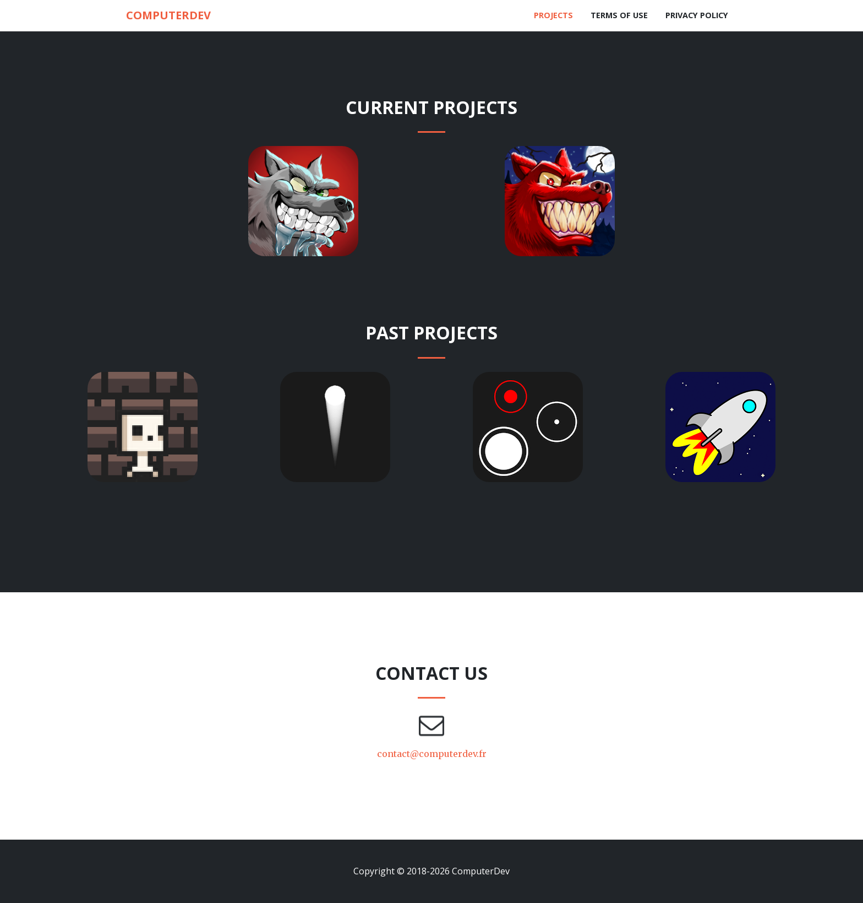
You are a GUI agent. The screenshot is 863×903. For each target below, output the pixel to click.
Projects (553, 15)
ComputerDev (168, 15)
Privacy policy (696, 15)
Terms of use (619, 15)
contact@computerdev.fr (432, 753)
